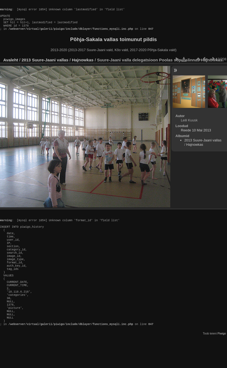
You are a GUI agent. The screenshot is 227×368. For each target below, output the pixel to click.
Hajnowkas (83, 65)
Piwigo (222, 358)
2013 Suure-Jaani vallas (45, 65)
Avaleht (10, 65)
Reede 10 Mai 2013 (196, 136)
